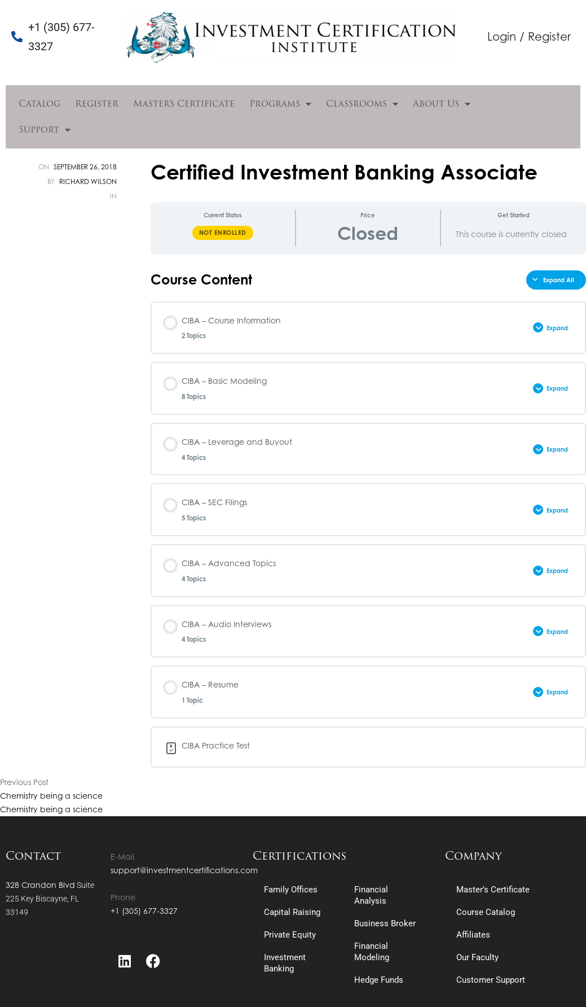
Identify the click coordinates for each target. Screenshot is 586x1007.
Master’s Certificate (184, 104)
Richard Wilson (88, 181)
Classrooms (362, 104)
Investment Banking (285, 963)
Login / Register (529, 36)
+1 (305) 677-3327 (144, 911)
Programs (280, 104)
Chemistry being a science (51, 795)
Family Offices (291, 890)
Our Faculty (477, 957)
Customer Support (490, 980)
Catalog (39, 104)
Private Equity (290, 935)
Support (45, 130)
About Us (441, 104)
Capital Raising (292, 912)
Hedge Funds (378, 980)
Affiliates (473, 935)
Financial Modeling (371, 951)
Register (96, 104)
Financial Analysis (371, 895)
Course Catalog (485, 912)
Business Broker (385, 923)
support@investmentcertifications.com (184, 870)
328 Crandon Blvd (40, 885)
